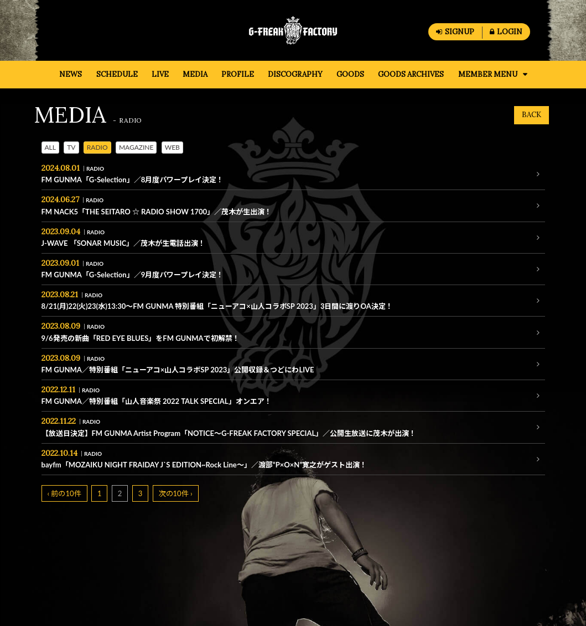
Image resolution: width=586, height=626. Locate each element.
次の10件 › (176, 493)
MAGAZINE (136, 147)
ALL (50, 147)
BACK (531, 114)
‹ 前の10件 (64, 493)
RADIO (97, 147)
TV (71, 147)
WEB (172, 147)
